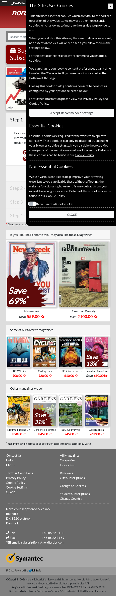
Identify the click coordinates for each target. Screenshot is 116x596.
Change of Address (73, 486)
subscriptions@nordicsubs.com (42, 542)
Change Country (71, 498)
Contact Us (14, 455)
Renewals (66, 473)
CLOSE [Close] (72, 214)
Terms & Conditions (19, 473)
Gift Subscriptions (72, 478)
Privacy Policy (16, 478)
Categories (67, 460)
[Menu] (4, 3)
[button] (25, 152)
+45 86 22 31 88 (53, 533)
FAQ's (10, 465)
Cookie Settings (17, 487)
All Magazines (69, 455)
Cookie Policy (15, 482)
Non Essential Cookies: (56, 204)
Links (9, 460)
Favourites (67, 465)
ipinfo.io (35, 570)
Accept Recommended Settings (71, 113)
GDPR (10, 492)
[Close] (110, 6)
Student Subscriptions (75, 494)
